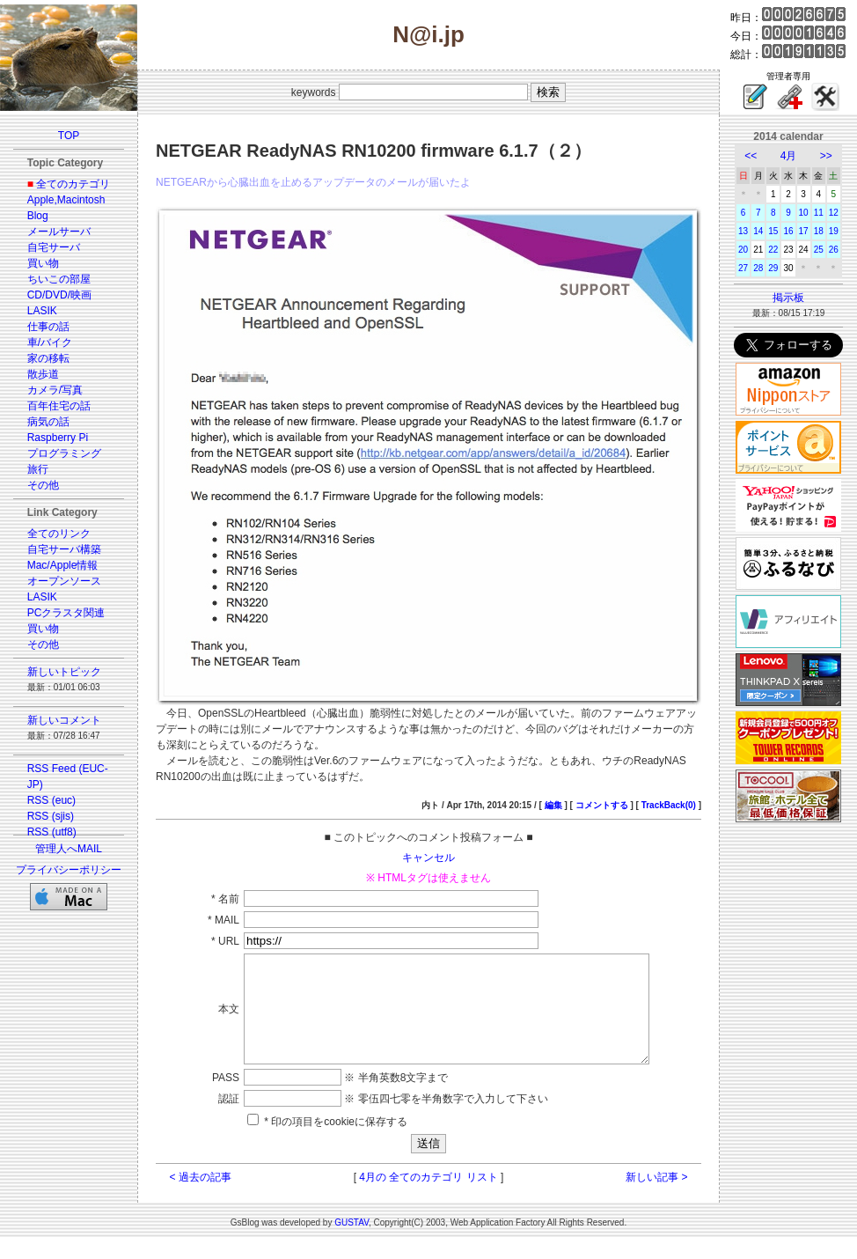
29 (773, 268)
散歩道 (43, 374)
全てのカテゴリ (73, 184)
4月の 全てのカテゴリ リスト (428, 1198)
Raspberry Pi (57, 437)
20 (743, 249)
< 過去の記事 (200, 1198)
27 (743, 268)
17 (804, 231)
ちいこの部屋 (59, 279)
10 (804, 212)
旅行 (37, 469)
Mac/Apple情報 (63, 565)
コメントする (601, 805)
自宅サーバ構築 (64, 549)
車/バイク (49, 342)
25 (819, 249)
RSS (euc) (51, 800)
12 (834, 212)
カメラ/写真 (55, 390)
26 (834, 249)
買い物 (43, 263)
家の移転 (48, 358)
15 (773, 231)
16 (788, 231)
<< (750, 156)
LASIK (42, 311)
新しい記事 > (656, 1198)
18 (819, 231)
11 (819, 212)
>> (826, 156)
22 (773, 249)
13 (743, 231)
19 (834, 231)
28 (758, 268)
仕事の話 (48, 326)
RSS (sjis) (50, 816)
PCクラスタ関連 (66, 613)
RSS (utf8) (52, 832)
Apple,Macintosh (66, 200)
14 (758, 231)
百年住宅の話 (59, 406)
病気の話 (48, 422)
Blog (37, 216)
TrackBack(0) (668, 805)
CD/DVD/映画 (59, 295)
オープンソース (64, 581)
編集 (553, 805)
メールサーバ (59, 231)
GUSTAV (351, 1243)
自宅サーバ (53, 247)
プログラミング (64, 453)
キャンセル (428, 857)
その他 (43, 485)
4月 (788, 156)
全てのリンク (59, 533)
